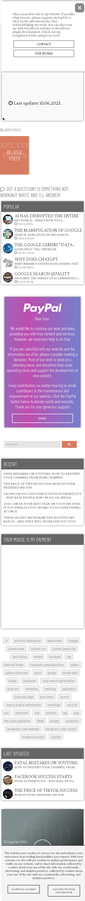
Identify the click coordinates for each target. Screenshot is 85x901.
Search (69, 444)
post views (47, 697)
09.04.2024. (42, 233)
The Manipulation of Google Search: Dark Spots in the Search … (48, 231)
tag (65, 713)
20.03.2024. (38, 248)
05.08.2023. (40, 262)
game (37, 673)
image (12, 681)
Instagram (29, 681)
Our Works (44, 53)
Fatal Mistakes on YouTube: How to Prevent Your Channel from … (47, 764)
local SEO (13, 689)
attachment (54, 640)
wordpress (72, 721)
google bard (70, 673)
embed (38, 656)
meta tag (50, 689)
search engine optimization (23, 705)
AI (6, 640)
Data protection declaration (63, 890)
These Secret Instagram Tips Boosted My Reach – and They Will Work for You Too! (40, 519)
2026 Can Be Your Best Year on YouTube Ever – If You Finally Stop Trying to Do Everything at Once (43, 507)
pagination (69, 689)
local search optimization (59, 681)
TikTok (40, 721)
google (52, 673)
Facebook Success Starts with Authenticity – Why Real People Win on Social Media (43, 495)
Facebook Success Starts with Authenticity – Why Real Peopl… (45, 778)
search (64, 697)
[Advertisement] (42, 586)
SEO (6, 713)
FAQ (69, 656)
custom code (16, 648)
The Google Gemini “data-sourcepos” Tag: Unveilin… (45, 246)
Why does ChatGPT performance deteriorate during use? (47, 260)
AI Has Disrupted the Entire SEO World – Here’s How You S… (47, 217)
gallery (75, 664)
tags (76, 713)
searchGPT (54, 705)
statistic (51, 713)
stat (37, 713)
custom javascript (63, 648)
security (72, 705)
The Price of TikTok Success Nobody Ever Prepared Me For (46, 792)
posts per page (24, 697)
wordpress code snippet (61, 729)
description (19, 656)
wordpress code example (23, 729)
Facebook (54, 656)
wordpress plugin (33, 737)
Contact (44, 44)
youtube (56, 737)
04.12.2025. (40, 219)
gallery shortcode (17, 673)
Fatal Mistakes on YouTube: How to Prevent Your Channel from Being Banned (42, 475)
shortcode (21, 713)
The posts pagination (17, 721)
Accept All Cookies (23, 889)
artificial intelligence (27, 640)
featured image (13, 664)
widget (54, 721)
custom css (38, 648)
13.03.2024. (41, 277)
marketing (31, 689)
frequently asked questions (47, 664)
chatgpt (73, 640)
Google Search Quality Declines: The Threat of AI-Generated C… (47, 275)
